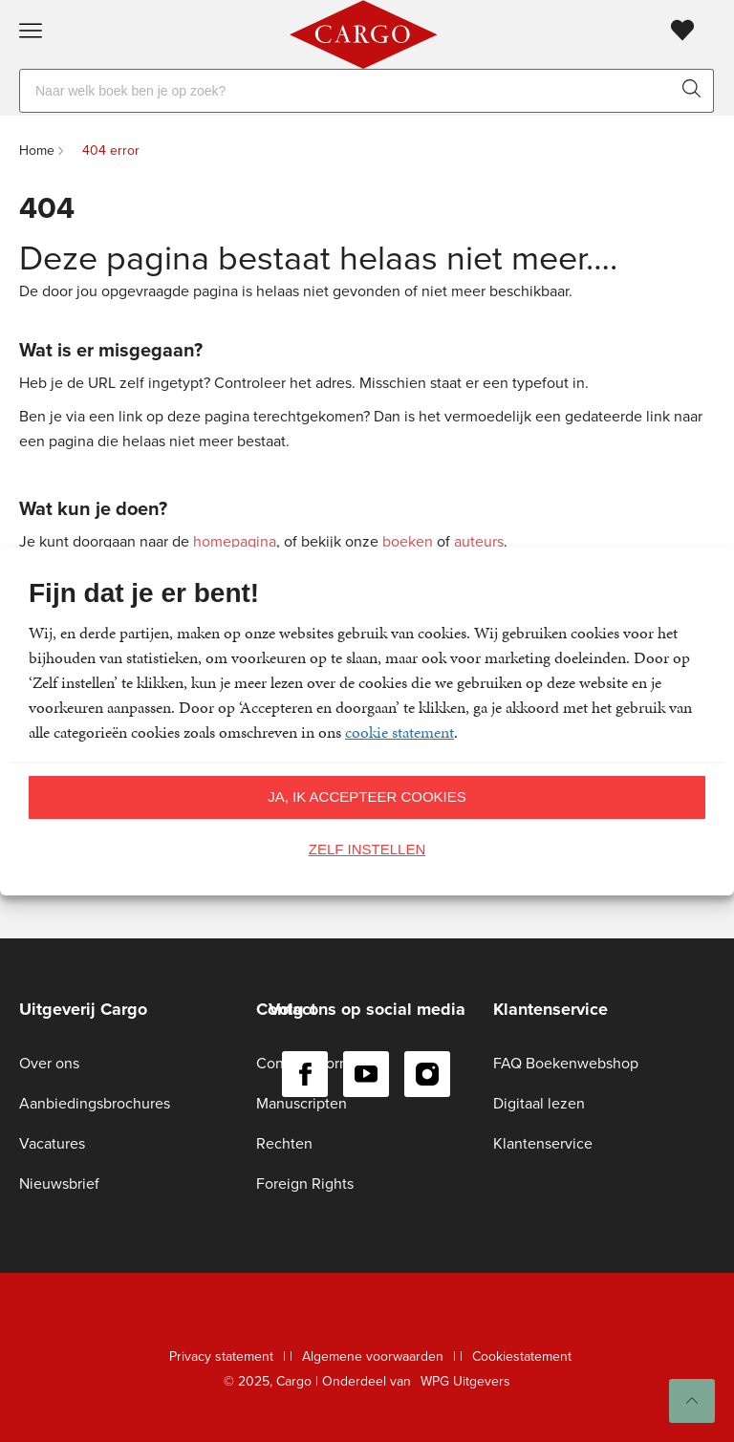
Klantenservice (543, 1143)
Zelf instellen (367, 849)
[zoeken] (696, 91)
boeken (407, 541)
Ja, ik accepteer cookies (367, 796)
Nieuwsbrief (59, 1183)
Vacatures (52, 1143)
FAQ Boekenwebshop (565, 1063)
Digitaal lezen (539, 1103)
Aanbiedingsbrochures (94, 1103)
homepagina (234, 541)
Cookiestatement (522, 1356)
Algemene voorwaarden (372, 1356)
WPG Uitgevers (465, 1381)
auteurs (479, 541)
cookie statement (399, 732)
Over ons (49, 1063)
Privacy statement (221, 1356)
